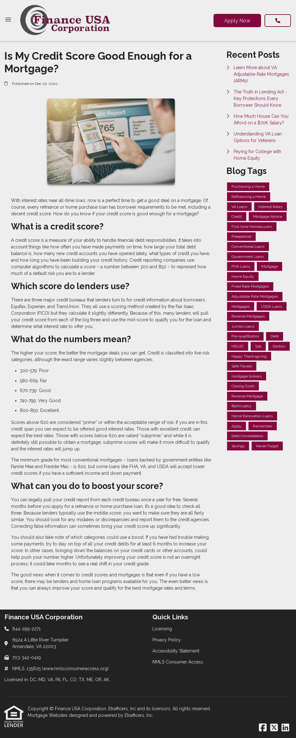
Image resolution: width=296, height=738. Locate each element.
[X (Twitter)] (274, 728)
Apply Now (237, 21)
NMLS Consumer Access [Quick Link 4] (177, 661)
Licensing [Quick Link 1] (162, 628)
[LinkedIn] (285, 728)
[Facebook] (263, 728)
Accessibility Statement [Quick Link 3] (175, 650)
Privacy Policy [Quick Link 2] (166, 639)
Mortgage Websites (48, 715)
